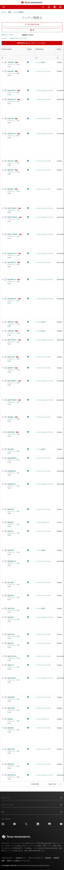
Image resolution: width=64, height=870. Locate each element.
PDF (18, 64)
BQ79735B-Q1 (12, 208)
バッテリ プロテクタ (42, 522)
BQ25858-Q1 (12, 471)
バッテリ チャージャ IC (43, 71)
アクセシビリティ (7, 858)
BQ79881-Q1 (12, 279)
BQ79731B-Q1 (12, 253)
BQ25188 (11, 595)
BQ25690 (11, 170)
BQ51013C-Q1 (12, 656)
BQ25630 (11, 189)
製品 (9, 12)
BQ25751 (11, 531)
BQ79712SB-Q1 (13, 217)
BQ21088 (11, 582)
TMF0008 (11, 331)
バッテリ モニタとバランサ (44, 90)
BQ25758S (11, 697)
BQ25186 (11, 509)
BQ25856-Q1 (12, 561)
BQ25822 (11, 417)
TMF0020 (11, 62)
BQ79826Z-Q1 (12, 298)
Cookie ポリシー (21, 858)
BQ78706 (11, 617)
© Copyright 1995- (9, 865)
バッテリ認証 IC (41, 62)
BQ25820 (11, 728)
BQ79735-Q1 (12, 775)
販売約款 (48, 858)
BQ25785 (11, 118)
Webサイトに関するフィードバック (18, 861)
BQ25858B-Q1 (12, 458)
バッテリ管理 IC (19, 12)
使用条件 (56, 858)
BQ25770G (11, 749)
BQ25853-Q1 (12, 99)
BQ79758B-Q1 (12, 381)
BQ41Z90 (11, 550)
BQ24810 (11, 368)
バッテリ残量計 (41, 449)
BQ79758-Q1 (12, 678)
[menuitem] (43, 7)
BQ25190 (11, 643)
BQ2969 (10, 719)
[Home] (31, 2)
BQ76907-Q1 (12, 484)
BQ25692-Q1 (12, 262)
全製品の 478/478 (27, 35)
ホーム (4, 12)
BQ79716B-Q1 (12, 340)
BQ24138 (11, 161)
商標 (3, 861)
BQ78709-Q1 (12, 90)
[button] (4, 7)
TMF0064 (11, 322)
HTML (9, 66)
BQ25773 (11, 665)
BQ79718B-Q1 (12, 400)
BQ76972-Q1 (12, 133)
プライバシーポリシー (35, 858)
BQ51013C (11, 634)
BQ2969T (11, 522)
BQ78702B (11, 432)
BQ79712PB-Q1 (13, 234)
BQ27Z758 (11, 608)
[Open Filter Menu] (13, 58)
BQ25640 (11, 71)
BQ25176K (11, 357)
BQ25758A (11, 708)
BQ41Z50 (11, 449)
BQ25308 (11, 764)
